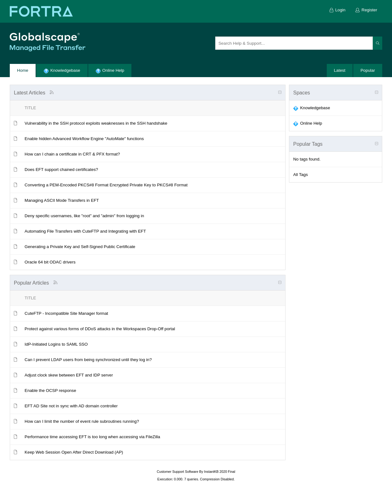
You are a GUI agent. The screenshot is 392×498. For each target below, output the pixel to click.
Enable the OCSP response (50, 390)
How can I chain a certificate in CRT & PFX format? (72, 154)
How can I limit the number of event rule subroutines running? (82, 421)
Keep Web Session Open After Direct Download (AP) (74, 452)
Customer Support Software (178, 471)
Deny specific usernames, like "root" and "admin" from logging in (84, 215)
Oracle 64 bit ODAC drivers (50, 262)
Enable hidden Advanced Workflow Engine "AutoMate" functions (84, 138)
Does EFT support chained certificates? (61, 169)
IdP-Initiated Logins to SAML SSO (56, 344)
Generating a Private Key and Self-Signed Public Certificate (80, 246)
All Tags (300, 174)
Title (30, 107)
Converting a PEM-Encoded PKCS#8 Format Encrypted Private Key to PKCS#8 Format (106, 185)
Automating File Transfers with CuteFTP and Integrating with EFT (85, 231)
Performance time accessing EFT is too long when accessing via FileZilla (92, 436)
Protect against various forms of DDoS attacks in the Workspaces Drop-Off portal (100, 328)
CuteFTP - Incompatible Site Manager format (66, 313)
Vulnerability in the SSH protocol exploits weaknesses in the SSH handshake (96, 123)
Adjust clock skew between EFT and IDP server (69, 375)
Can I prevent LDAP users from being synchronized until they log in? (88, 359)
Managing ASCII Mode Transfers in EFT (62, 200)
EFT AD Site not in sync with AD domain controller (71, 406)
